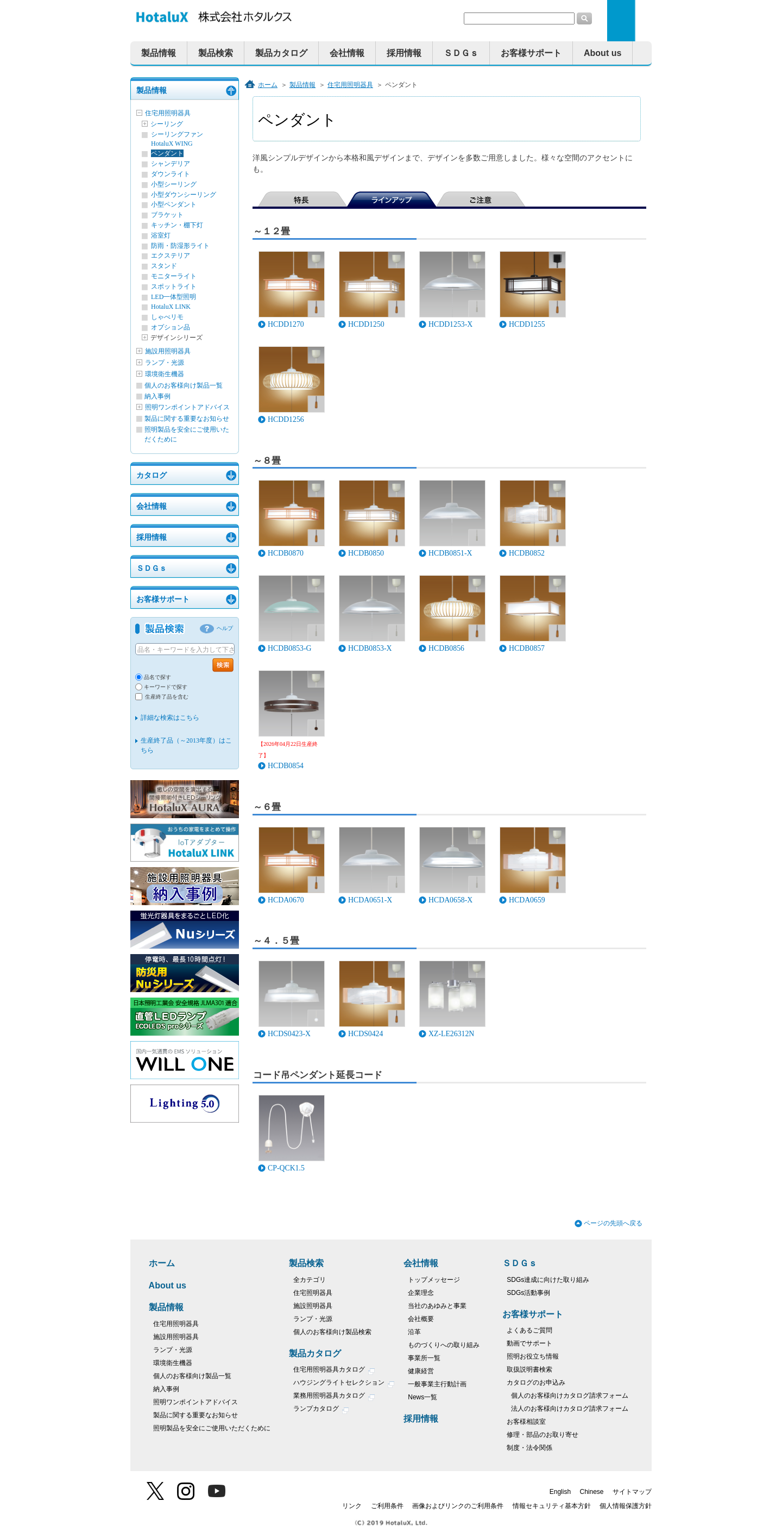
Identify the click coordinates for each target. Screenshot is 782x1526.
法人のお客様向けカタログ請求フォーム (569, 1408)
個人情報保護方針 (626, 1506)
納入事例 (157, 396)
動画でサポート (529, 1343)
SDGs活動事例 (528, 1293)
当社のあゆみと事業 (437, 1306)
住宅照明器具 (312, 1293)
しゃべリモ (167, 317)
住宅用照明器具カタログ (334, 1371)
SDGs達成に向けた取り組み (548, 1280)
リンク (352, 1506)
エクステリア (170, 255)
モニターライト (174, 276)
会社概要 (421, 1319)
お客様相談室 (526, 1421)
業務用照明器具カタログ (334, 1397)
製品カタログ (281, 53)
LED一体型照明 (173, 297)
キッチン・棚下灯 (177, 225)
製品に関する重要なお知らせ (186, 418)
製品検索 (215, 53)
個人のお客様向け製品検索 (332, 1332)
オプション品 (170, 327)
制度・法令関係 (529, 1448)
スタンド (164, 266)
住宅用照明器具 (168, 113)
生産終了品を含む (166, 697)
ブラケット (167, 215)
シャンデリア (170, 163)
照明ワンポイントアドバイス (187, 407)
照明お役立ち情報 (533, 1356)
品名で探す (157, 677)
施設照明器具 (312, 1306)
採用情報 (404, 53)
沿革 (414, 1332)
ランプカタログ (321, 1410)
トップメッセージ (434, 1280)
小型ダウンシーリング (183, 194)
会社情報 (347, 53)
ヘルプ (225, 628)
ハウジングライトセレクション (344, 1384)
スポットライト (174, 286)
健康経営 (421, 1371)
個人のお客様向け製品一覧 (183, 385)
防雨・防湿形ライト (180, 246)
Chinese (592, 1492)
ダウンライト (170, 174)
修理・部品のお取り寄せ (542, 1434)
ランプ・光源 (164, 362)
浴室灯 (161, 235)
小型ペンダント (174, 204)
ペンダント (167, 153)
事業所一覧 (424, 1358)
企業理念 (421, 1293)
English (560, 1492)
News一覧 (422, 1397)
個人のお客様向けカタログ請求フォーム (569, 1395)
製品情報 (158, 53)
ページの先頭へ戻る (613, 1223)
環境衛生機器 (164, 374)
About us (602, 53)
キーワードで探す (165, 687)
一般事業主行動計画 (437, 1384)
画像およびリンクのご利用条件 (457, 1506)
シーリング (166, 124)
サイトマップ (632, 1492)
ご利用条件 (387, 1506)
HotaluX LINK (171, 306)
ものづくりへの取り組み (444, 1345)
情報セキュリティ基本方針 (552, 1506)
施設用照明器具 (168, 351)
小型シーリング (174, 184)
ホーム (268, 85)
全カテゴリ (309, 1280)
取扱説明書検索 (529, 1369)
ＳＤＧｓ (461, 53)
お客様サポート (531, 53)
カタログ (151, 475)
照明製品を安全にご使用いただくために (211, 1428)
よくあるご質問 (529, 1330)
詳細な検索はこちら (170, 717)
